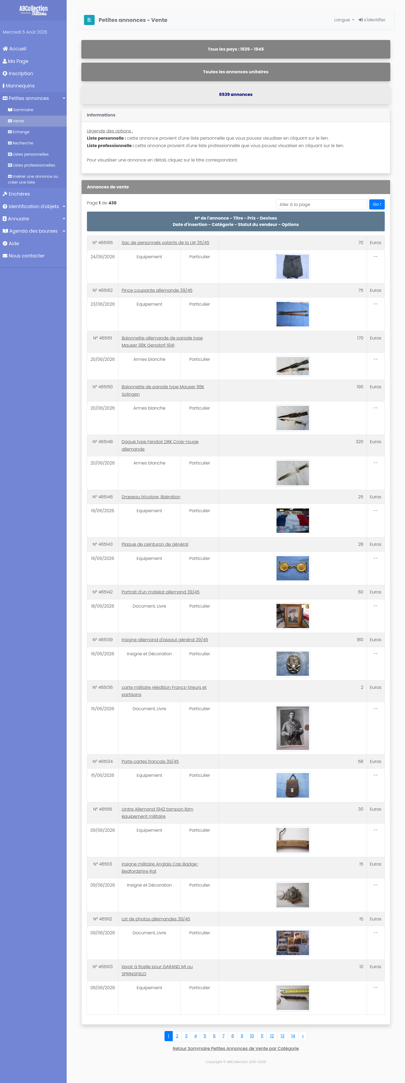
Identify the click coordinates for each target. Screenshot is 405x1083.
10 (252, 1036)
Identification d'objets (31, 206)
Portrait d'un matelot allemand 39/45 (160, 592)
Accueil (14, 49)
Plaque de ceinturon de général (155, 544)
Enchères (16, 194)
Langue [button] (342, 20)
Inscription (18, 73)
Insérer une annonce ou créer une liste (33, 179)
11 (262, 1036)
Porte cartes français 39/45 (150, 761)
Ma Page (15, 61)
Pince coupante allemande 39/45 (157, 290)
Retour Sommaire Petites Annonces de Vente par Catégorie (236, 1048)
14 (293, 1036)
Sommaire (20, 109)
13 (282, 1036)
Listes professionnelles (31, 165)
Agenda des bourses (30, 231)
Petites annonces (26, 98)
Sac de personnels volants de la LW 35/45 (165, 243)
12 (272, 1036)
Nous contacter (24, 256)
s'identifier (372, 20)
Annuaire (16, 219)
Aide (11, 243)
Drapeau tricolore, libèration (151, 497)
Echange (19, 132)
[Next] (302, 1036)
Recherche (20, 143)
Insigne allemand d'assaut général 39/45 (165, 640)
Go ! (377, 204)
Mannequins (19, 86)
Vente (16, 121)
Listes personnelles (28, 154)
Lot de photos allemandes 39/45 (156, 919)
